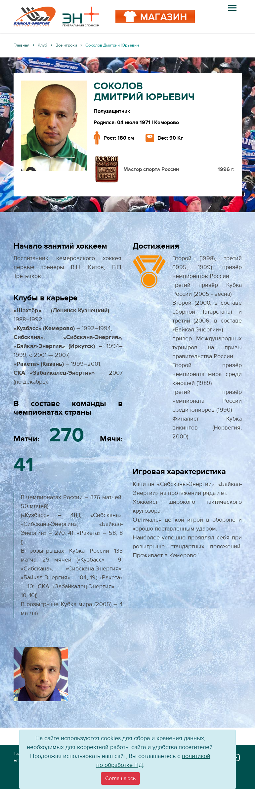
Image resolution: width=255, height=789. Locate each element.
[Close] (120, 778)
